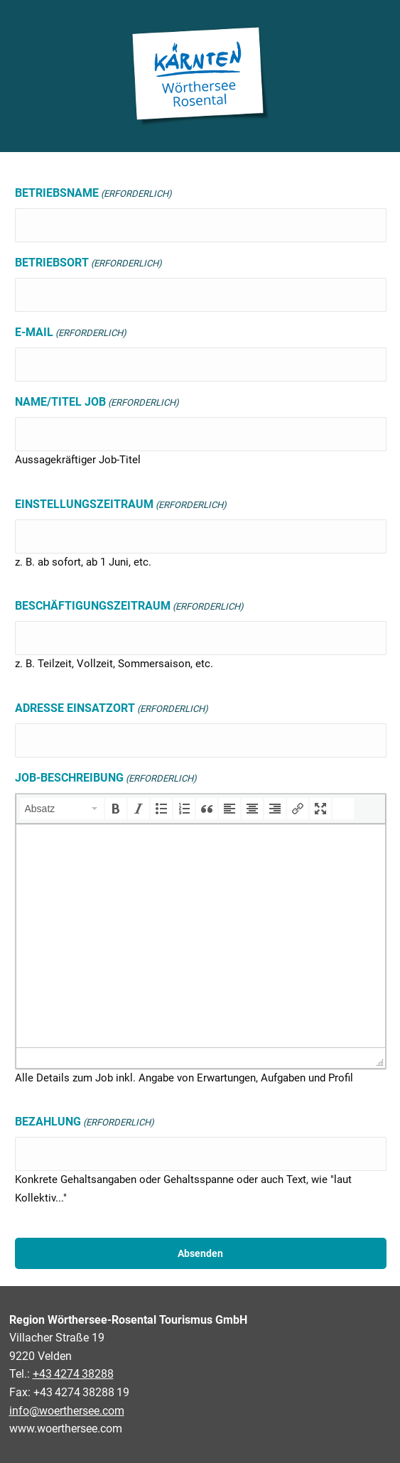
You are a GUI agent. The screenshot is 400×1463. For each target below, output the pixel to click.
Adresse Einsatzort (111, 709)
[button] (62, 808)
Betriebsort (88, 263)
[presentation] (62, 809)
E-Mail (70, 333)
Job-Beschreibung (106, 778)
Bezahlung (84, 1122)
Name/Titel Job (97, 402)
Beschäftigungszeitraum (129, 606)
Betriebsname (93, 194)
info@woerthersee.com (66, 1411)
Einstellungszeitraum (121, 505)
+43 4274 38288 (73, 1374)
